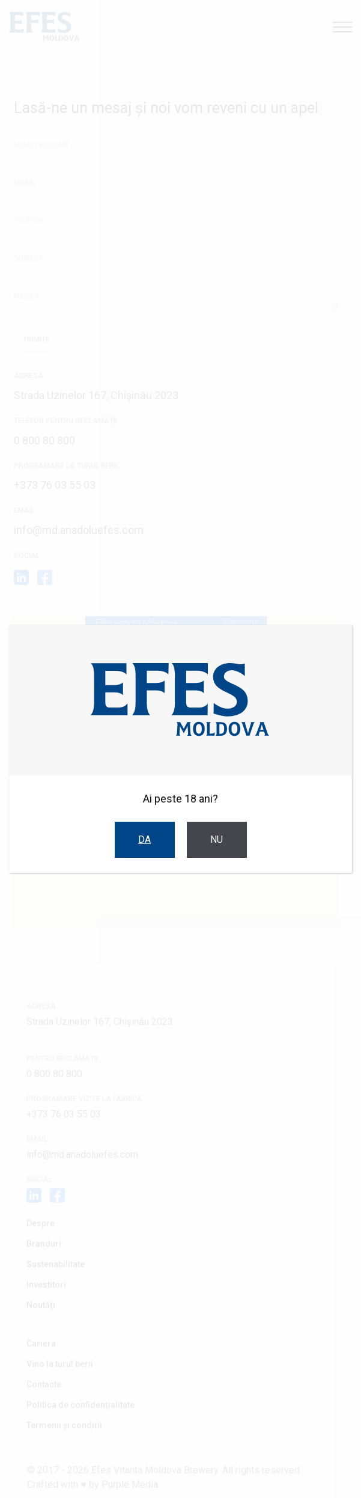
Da (144, 839)
